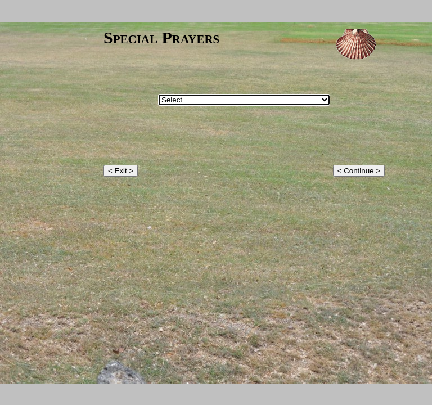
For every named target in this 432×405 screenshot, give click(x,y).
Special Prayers (161, 37)
